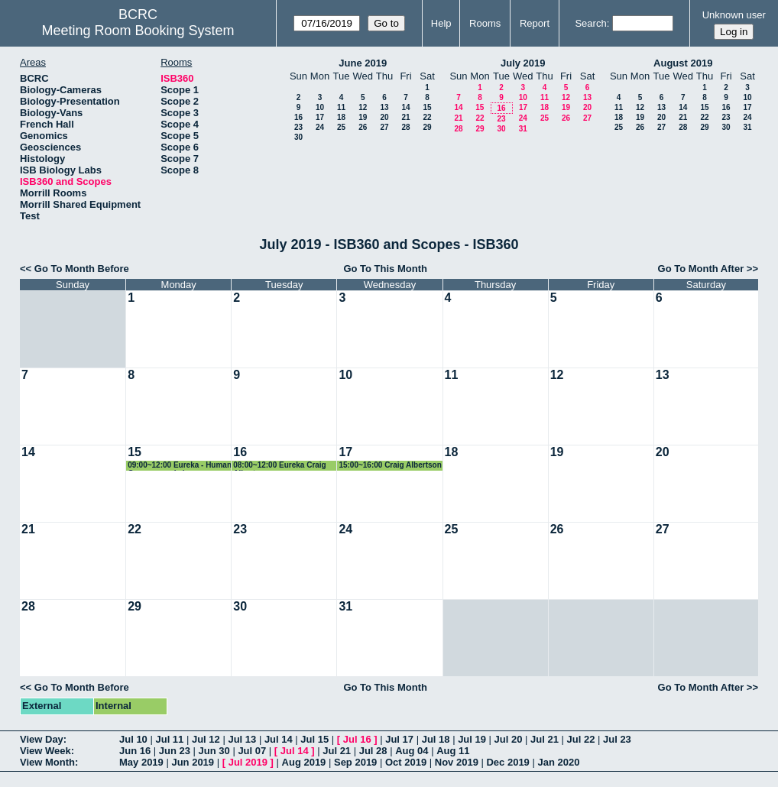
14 (405, 107)
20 (384, 117)
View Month (47, 762)
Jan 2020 (558, 762)
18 (341, 117)
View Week (45, 750)
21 (405, 117)
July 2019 (523, 63)
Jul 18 (436, 739)
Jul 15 (314, 739)
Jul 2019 (248, 762)
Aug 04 (411, 750)
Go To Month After (701, 268)
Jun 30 (214, 750)
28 (405, 127)
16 (298, 117)
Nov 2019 (456, 762)
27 (384, 127)
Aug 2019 (304, 762)
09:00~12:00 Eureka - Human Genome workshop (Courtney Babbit (180, 466)
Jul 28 (373, 750)
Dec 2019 (507, 762)
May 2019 (141, 762)
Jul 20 (508, 739)
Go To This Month (385, 268)
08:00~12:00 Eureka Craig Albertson (279, 466)
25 (341, 127)
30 (298, 137)
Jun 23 (174, 750)
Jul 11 (169, 739)
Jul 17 (399, 739)
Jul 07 (252, 750)
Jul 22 (581, 739)
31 (523, 129)
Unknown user (734, 15)
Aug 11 (452, 750)
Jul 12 (206, 739)
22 (427, 117)
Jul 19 (472, 739)
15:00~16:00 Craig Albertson (390, 465)
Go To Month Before (81, 268)
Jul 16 (357, 739)
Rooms (485, 23)
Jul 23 (617, 739)
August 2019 (682, 63)
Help (441, 23)
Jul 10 (133, 739)
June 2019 (363, 63)
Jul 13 (242, 739)
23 (298, 127)
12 (362, 107)
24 (320, 127)
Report (534, 23)
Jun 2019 (192, 762)
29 (427, 127)
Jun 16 (135, 750)
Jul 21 (544, 739)
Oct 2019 (405, 762)
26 (362, 127)
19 (362, 117)
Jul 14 (278, 739)
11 (341, 107)
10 (320, 107)
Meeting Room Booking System (137, 30)
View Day (41, 739)
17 (320, 117)
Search (590, 23)
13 (384, 107)
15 (427, 107)
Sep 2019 (355, 762)
